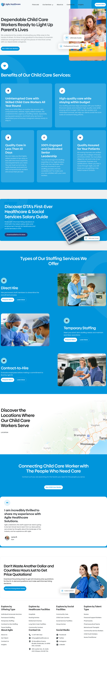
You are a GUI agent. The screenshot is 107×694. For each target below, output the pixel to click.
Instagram (62, 641)
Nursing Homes (34, 617)
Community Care (62, 614)
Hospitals (32, 614)
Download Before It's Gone (16, 235)
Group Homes (61, 624)
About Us (60, 5)
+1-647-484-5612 (37, 635)
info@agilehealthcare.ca (40, 638)
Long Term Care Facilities (37, 624)
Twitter (61, 638)
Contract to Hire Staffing (9, 624)
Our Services (48, 5)
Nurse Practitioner (90, 637)
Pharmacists (88, 621)
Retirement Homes (35, 621)
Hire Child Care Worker (53, 487)
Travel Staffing (6, 627)
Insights (81, 5)
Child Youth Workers (90, 634)
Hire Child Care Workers (10, 49)
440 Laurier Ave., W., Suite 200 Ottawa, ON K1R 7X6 (40, 650)
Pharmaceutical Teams (92, 624)
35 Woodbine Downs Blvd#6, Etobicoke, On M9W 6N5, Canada (41, 643)
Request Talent (100, 4)
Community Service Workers (93, 631)
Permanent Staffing (8, 617)
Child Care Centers (62, 617)
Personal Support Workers (92, 617)
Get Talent (4, 638)
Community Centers (36, 627)
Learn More (21, 300)
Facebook (62, 635)
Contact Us (70, 5)
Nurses (86, 614)
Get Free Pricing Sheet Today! (15, 589)
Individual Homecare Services (11, 614)
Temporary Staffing (7, 621)
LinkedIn (62, 645)
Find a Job (35, 5)
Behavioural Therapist (91, 627)
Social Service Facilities (64, 621)
